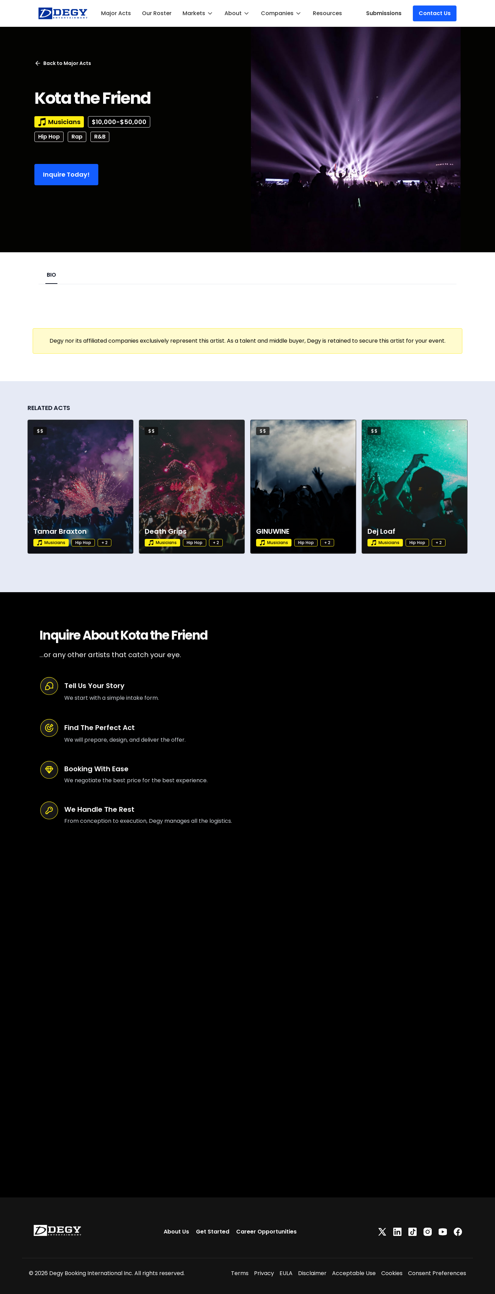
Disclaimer (312, 1273)
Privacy (264, 1273)
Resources (327, 13)
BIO (51, 275)
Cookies (392, 1273)
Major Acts (116, 13)
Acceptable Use (354, 1273)
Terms (240, 1273)
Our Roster (157, 13)
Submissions (384, 13)
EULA (286, 1273)
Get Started (212, 1232)
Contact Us (435, 13)
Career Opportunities (266, 1232)
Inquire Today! (66, 174)
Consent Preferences (437, 1273)
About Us (176, 1232)
